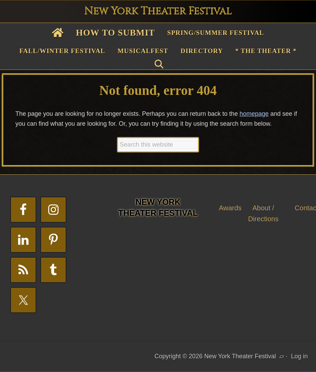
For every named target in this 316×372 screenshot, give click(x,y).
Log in (299, 356)
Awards (230, 208)
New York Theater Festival (158, 11)
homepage (253, 113)
